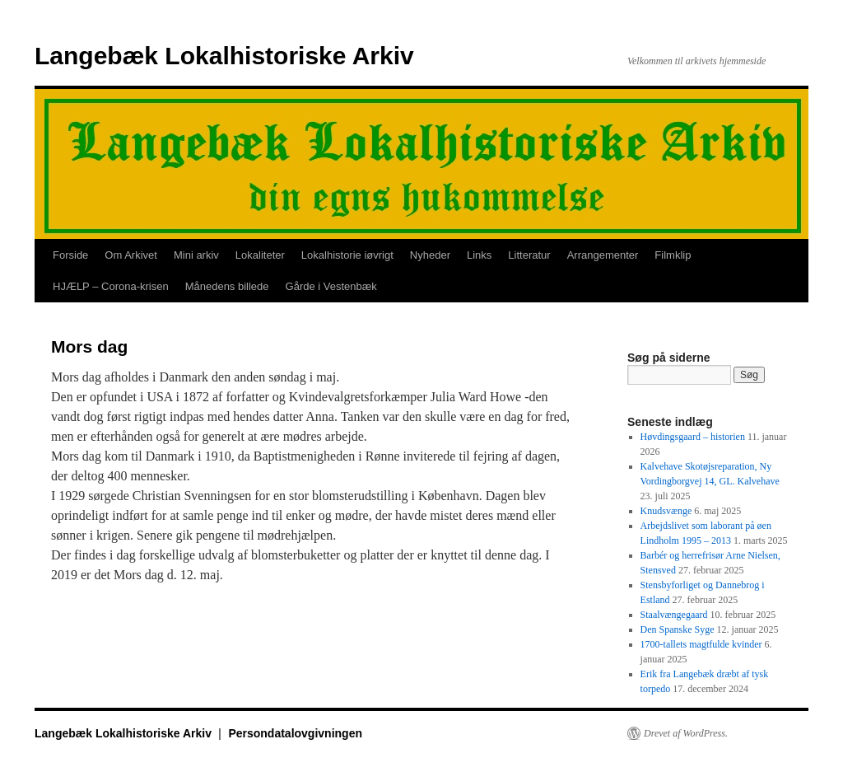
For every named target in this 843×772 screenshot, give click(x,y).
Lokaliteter (260, 255)
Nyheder (430, 255)
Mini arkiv (196, 255)
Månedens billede (227, 286)
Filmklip (672, 255)
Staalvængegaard (674, 614)
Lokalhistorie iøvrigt (347, 255)
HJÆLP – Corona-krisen (111, 286)
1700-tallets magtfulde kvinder (701, 644)
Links (479, 255)
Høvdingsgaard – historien (692, 436)
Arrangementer (603, 255)
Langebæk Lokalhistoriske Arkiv (224, 55)
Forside (70, 255)
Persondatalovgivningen (295, 733)
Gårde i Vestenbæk (331, 286)
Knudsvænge (666, 511)
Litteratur (529, 255)
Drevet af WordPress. (686, 733)
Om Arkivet (131, 255)
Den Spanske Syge (677, 629)
